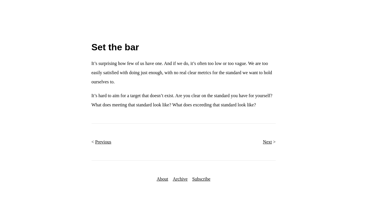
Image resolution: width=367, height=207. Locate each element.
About (162, 179)
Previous (103, 141)
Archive (180, 179)
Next (267, 141)
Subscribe (201, 179)
